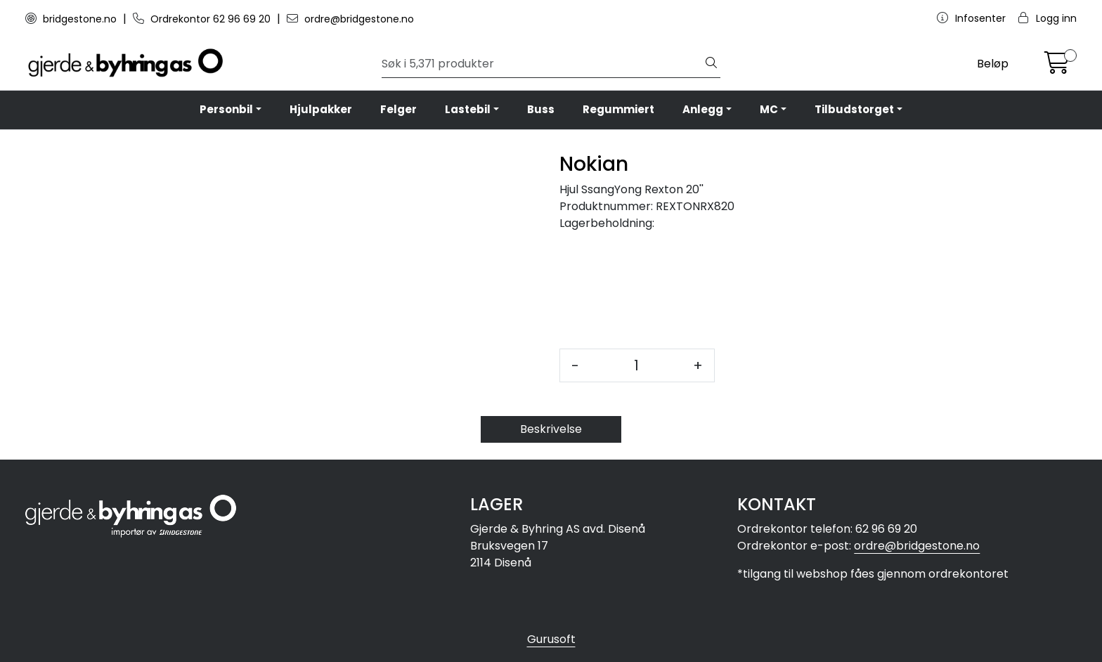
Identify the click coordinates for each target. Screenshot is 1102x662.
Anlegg (702, 109)
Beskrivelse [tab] (551, 429)
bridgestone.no (72, 19)
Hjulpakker (321, 109)
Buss (541, 109)
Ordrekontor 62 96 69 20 (203, 19)
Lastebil (468, 109)
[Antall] (636, 365)
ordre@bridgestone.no (350, 19)
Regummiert (618, 109)
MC (769, 109)
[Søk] (543, 64)
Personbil (226, 109)
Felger (398, 109)
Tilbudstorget (854, 109)
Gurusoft (551, 639)
